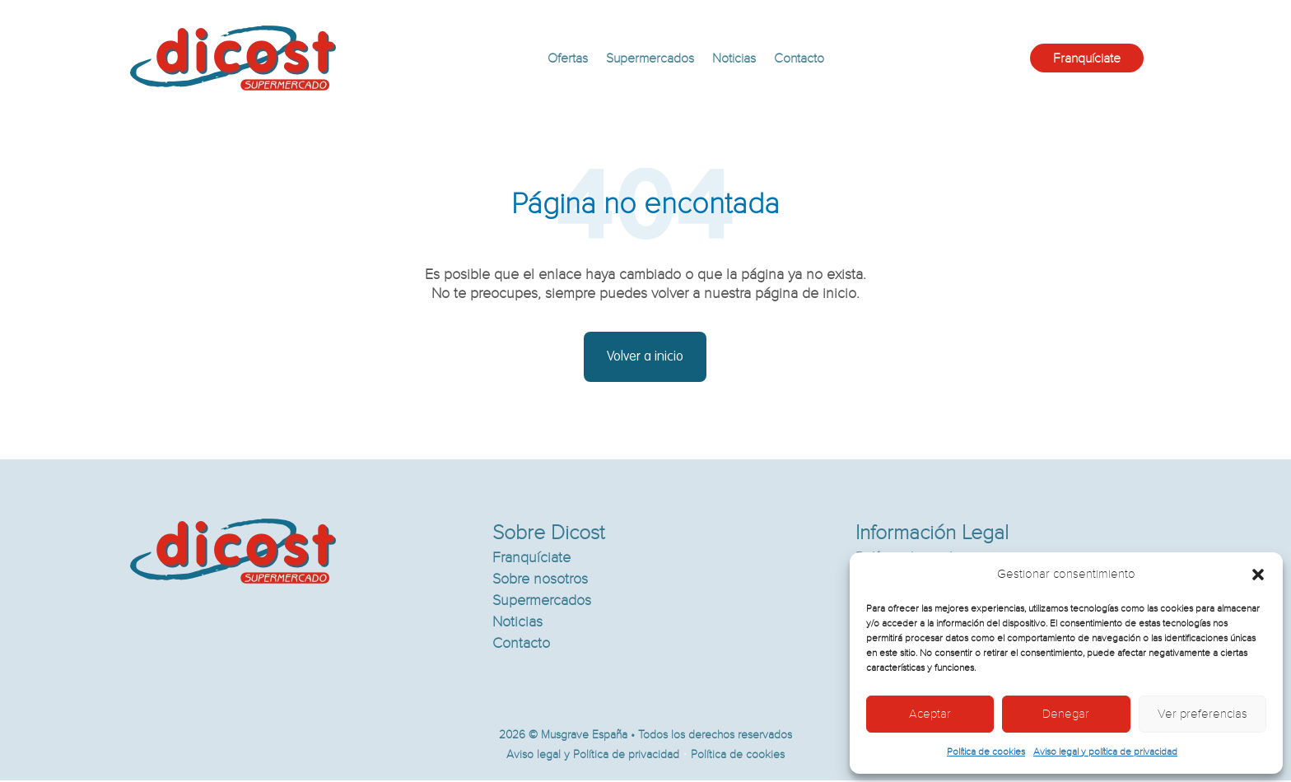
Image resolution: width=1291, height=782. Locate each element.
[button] (1258, 574)
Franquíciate (1087, 58)
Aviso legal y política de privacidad (1105, 751)
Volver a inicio (645, 357)
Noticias (734, 58)
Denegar (1065, 713)
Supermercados (650, 58)
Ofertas (568, 58)
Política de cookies (986, 751)
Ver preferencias (1202, 713)
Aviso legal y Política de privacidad (592, 756)
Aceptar (930, 713)
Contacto (799, 58)
